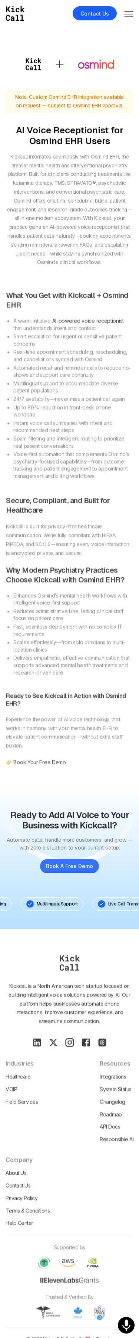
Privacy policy (21, 1208)
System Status (116, 1100)
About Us (16, 1184)
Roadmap (111, 1125)
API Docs (110, 1137)
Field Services (22, 1112)
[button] (128, 13)
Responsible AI (116, 1150)
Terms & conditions (28, 1221)
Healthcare (18, 1087)
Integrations (113, 1087)
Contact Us (18, 1196)
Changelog (112, 1112)
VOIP (11, 1100)
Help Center (19, 1234)
